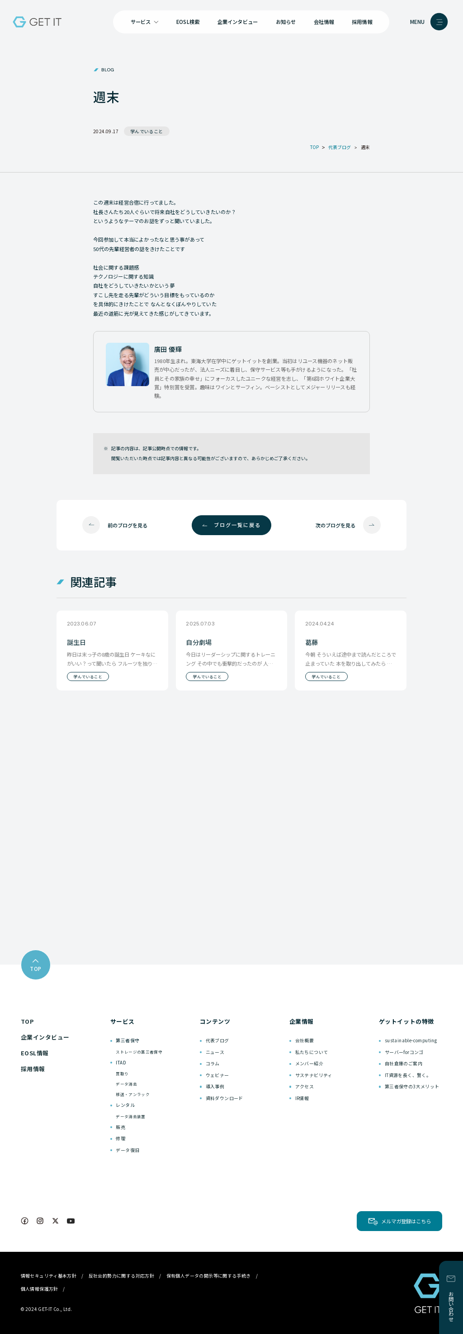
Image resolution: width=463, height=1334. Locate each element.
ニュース (215, 1052)
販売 (120, 1127)
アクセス (304, 1086)
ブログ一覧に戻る (237, 524)
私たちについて (311, 1052)
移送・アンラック (133, 1094)
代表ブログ (217, 1040)
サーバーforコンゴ (404, 1052)
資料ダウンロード (224, 1098)
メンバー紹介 (309, 1063)
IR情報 (302, 1098)
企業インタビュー (237, 21)
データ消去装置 (130, 1116)
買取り (122, 1073)
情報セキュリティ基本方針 (49, 1275)
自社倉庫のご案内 (403, 1063)
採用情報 (362, 21)
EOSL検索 (187, 21)
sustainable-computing (411, 1040)
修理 (120, 1138)
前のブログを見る (127, 525)
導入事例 (215, 1086)
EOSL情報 (35, 1053)
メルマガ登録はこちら (406, 1221)
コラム (213, 1063)
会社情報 (324, 21)
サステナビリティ (313, 1075)
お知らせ (286, 21)
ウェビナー (217, 1075)
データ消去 (126, 1084)
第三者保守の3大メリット (412, 1086)
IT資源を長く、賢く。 (408, 1075)
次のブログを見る (335, 525)
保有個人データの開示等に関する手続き (208, 1275)
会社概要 (304, 1040)
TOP (27, 1021)
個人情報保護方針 (39, 1288)
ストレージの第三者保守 (139, 1051)
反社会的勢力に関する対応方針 (122, 1275)
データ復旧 (127, 1150)
